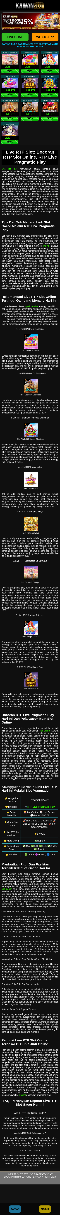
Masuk (45, 1209)
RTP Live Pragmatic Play (38, 1174)
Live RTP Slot (15, 1174)
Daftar (15, 1209)
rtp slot (22, 1095)
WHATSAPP (45, 37)
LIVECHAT (15, 37)
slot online (44, 730)
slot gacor (7, 889)
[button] (7, 21)
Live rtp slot (9, 169)
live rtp (46, 246)
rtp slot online (31, 306)
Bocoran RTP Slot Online (19, 1177)
